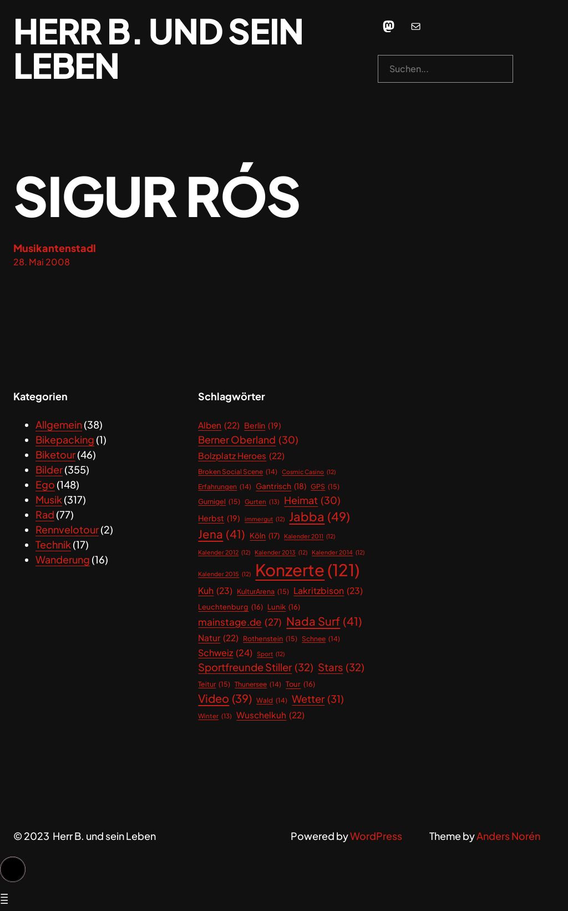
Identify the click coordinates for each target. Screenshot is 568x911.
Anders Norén (508, 835)
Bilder (49, 469)
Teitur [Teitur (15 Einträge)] (214, 684)
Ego (45, 484)
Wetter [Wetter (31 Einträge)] (318, 698)
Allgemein (59, 424)
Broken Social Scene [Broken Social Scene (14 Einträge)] (237, 472)
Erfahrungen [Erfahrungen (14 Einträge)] (224, 487)
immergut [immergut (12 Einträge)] (265, 519)
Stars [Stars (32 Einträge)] (341, 667)
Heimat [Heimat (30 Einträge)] (312, 500)
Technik (53, 544)
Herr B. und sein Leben (158, 48)
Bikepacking (65, 439)
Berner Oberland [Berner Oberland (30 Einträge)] (248, 439)
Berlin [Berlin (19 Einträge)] (262, 425)
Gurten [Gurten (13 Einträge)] (262, 501)
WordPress (376, 835)
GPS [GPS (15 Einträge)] (325, 486)
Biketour (55, 454)
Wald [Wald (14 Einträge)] (271, 701)
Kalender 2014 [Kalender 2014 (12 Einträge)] (338, 552)
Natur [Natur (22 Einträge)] (218, 637)
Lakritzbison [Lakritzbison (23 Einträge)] (328, 591)
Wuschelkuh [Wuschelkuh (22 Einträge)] (270, 714)
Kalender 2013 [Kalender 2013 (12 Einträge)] (281, 552)
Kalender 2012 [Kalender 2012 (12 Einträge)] (224, 552)
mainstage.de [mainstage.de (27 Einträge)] (240, 622)
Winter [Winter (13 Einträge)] (215, 716)
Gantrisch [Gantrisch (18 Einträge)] (281, 486)
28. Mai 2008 (41, 262)
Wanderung (63, 559)
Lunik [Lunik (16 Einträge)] (283, 607)
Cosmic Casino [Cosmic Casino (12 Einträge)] (309, 471)
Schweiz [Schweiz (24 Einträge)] (225, 653)
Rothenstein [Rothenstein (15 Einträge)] (270, 638)
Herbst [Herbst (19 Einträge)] (219, 518)
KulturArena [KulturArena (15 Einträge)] (263, 591)
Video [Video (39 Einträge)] (225, 698)
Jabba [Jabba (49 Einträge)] (319, 516)
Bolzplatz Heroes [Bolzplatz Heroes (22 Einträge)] (241, 455)
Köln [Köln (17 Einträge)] (265, 535)
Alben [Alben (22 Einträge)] (219, 425)
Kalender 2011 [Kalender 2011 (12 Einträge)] (309, 536)
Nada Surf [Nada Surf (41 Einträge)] (324, 621)
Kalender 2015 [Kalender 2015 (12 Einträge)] (224, 574)
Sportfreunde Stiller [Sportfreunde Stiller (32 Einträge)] (255, 667)
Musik (49, 499)
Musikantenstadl (54, 247)
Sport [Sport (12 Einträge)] (271, 654)
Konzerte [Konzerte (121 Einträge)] (307, 570)
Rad (45, 514)
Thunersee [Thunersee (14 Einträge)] (258, 684)
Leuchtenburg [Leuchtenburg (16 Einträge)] (230, 607)
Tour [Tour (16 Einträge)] (300, 684)
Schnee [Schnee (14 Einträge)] (321, 639)
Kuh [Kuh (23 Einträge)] (215, 591)
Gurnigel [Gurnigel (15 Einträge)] (219, 501)
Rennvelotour (67, 529)
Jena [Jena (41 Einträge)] (221, 534)
